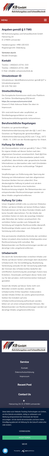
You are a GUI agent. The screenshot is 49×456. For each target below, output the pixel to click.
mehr (24, 444)
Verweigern (24, 431)
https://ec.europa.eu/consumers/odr (17, 101)
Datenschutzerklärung (24, 372)
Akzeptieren (24, 438)
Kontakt (24, 368)
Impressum (24, 376)
